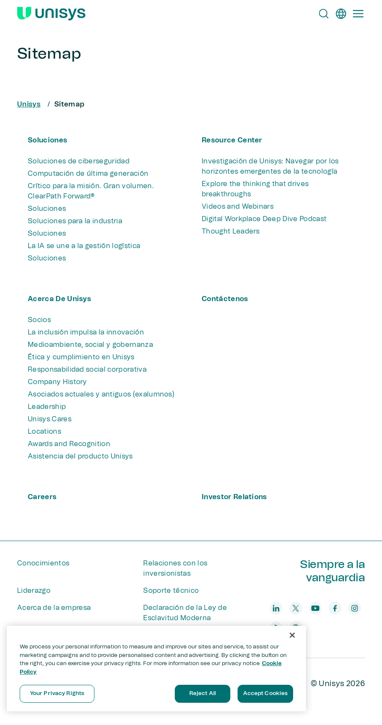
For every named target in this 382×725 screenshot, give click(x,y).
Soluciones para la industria (75, 221)
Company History (57, 382)
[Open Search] (324, 14)
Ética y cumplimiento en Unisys (81, 357)
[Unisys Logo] (51, 14)
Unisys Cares (49, 419)
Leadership (47, 406)
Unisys (29, 104)
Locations (44, 431)
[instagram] (354, 608)
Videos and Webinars (237, 206)
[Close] (292, 635)
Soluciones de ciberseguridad (78, 161)
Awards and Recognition (69, 444)
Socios (39, 320)
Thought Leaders (231, 231)
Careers (42, 497)
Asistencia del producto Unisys (80, 456)
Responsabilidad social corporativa (87, 369)
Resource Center (232, 140)
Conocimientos (43, 563)
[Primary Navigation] (358, 14)
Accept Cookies (265, 693)
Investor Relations (234, 497)
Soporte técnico (171, 590)
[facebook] (335, 608)
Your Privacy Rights (57, 693)
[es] (341, 14)
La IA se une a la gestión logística (84, 246)
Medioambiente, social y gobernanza (90, 344)
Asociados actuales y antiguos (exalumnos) (101, 394)
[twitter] (295, 608)
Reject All (202, 693)
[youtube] (315, 608)
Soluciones (47, 140)
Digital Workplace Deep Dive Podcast (264, 219)
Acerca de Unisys (59, 299)
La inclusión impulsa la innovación (86, 332)
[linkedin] (276, 608)
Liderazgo (33, 590)
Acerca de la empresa (54, 607)
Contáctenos (225, 299)
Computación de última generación (88, 173)
